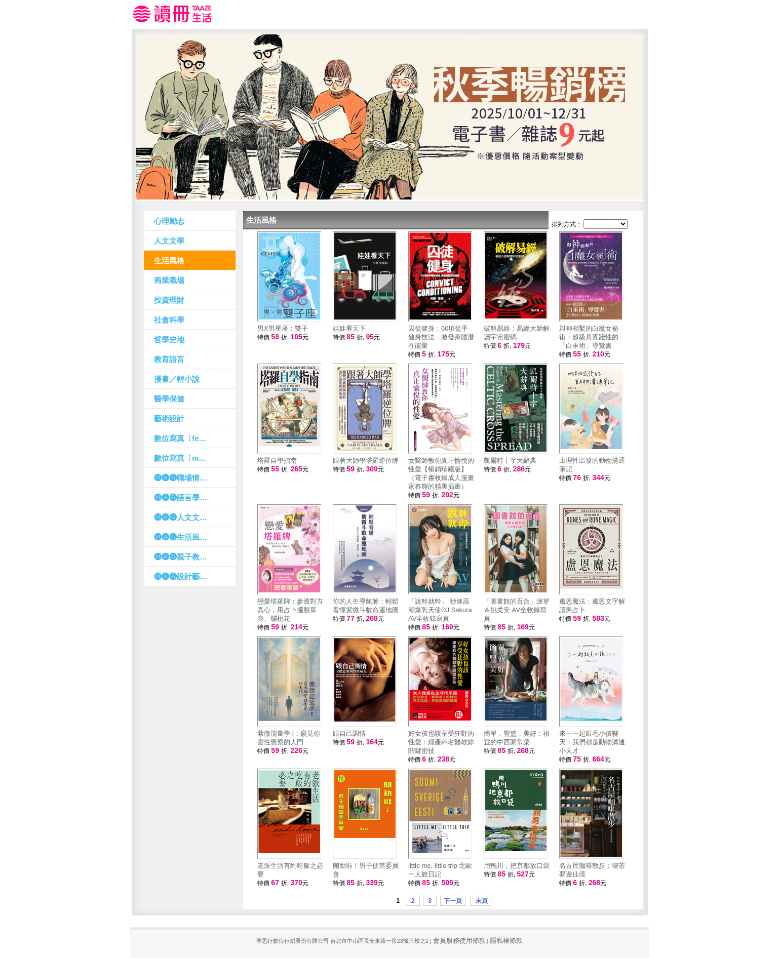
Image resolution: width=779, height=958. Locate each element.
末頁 (480, 900)
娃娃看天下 (349, 328)
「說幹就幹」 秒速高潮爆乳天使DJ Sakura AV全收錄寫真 (440, 609)
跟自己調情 (349, 733)
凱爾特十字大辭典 (510, 460)
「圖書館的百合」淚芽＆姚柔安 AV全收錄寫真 (517, 609)
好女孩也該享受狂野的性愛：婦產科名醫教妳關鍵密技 (441, 742)
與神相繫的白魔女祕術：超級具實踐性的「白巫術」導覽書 (588, 337)
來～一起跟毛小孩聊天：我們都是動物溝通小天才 (592, 742)
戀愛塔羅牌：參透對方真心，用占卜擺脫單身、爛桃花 (290, 609)
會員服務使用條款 (459, 940)
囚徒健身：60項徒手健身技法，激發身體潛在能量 (441, 337)
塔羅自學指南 (277, 460)
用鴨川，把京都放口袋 (517, 865)
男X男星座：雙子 (282, 328)
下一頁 (453, 900)
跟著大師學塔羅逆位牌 (366, 460)
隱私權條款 (506, 940)
